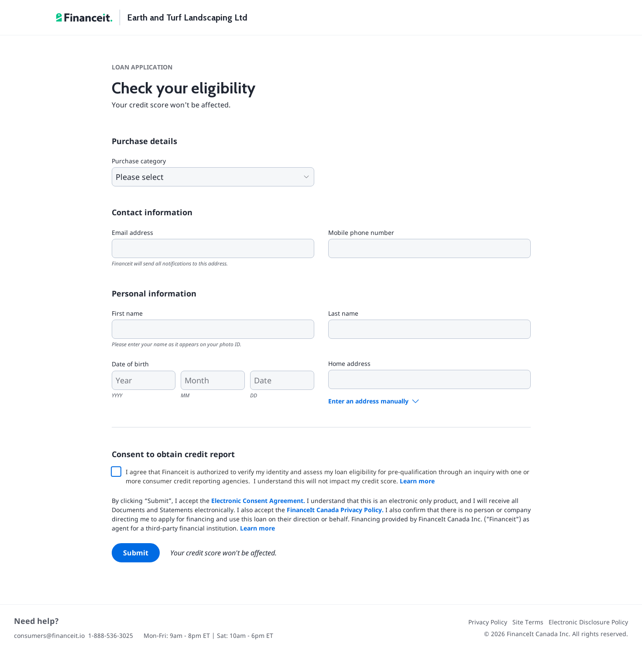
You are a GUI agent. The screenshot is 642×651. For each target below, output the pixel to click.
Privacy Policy (487, 622)
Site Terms (527, 622)
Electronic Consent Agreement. (258, 500)
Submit (135, 553)
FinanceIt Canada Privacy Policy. (335, 510)
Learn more (417, 481)
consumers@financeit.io (49, 635)
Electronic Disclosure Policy (588, 622)
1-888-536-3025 (110, 635)
